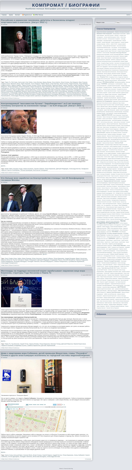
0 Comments (88, 98)
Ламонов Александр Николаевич (121, 160)
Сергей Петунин (116, 240)
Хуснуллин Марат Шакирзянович (109, 287)
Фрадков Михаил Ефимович (111, 278)
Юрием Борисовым (80, 344)
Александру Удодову (16, 92)
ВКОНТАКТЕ (109, 75)
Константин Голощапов (40, 170)
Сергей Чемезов (114, 242)
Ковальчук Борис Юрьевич (108, 142)
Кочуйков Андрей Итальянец (123, 153)
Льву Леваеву (83, 83)
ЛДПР (98, 162)
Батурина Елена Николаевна (103, 54)
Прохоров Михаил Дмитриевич (113, 221)
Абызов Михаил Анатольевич (119, 33)
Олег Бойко (29, 82)
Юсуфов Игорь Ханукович (102, 304)
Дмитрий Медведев (62, 168)
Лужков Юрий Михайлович (112, 167)
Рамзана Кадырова (82, 260)
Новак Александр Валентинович (109, 203)
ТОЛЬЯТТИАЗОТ (100, 266)
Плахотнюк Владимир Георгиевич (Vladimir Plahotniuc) (108, 214)
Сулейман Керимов (111, 257)
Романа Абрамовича (101, 231)
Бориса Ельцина (26, 88)
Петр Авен (117, 210)
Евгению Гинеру (56, 344)
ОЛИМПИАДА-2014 (101, 207)
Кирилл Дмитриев (18, 89)
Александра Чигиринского (9, 263)
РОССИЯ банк (122, 231)
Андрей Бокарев (70, 258)
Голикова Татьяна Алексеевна (109, 89)
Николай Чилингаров (15, 94)
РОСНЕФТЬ (115, 231)
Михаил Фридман (114, 188)
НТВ (102, 205)
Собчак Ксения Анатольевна (103, 254)
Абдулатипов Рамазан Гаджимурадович (105, 31)
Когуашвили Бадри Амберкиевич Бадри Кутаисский (116, 144)
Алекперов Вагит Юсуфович (114, 38)
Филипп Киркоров (100, 278)
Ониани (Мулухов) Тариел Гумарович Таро (115, 207)
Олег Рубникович (123, 205)
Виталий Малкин (37, 88)
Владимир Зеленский (117, 75)
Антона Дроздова (13, 456)
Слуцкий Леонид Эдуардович (108, 250)
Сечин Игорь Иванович (119, 245)
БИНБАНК (113, 59)
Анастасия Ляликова (121, 45)
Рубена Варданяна (7, 261)
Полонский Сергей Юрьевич (103, 215)
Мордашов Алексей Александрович (104, 193)
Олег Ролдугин (114, 205)
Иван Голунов (83, 82)
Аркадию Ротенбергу (74, 91)
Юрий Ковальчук (100, 302)
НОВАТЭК (119, 203)
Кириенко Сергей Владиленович (114, 136)
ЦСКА (113, 288)
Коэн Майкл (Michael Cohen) (103, 155)
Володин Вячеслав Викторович (103, 78)
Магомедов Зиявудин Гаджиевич (110, 168)
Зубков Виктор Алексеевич (120, 122)
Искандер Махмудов (20, 261)
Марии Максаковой (67, 89)
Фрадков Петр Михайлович (124, 278)
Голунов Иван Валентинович (110, 90)
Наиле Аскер (9, 455)
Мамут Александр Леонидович (103, 174)
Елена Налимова (24, 86)
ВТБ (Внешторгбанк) (108, 82)
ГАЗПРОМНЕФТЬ (119, 83)
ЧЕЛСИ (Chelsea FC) (101, 292)
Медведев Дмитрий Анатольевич (112, 181)
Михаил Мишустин (106, 188)
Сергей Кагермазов (101, 240)
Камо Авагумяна (47, 86)
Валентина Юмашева (34, 91)
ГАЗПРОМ (104, 84)
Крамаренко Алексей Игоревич (120, 155)
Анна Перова (114, 47)
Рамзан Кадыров (106, 226)
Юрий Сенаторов (108, 302)
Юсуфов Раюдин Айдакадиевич (116, 304)
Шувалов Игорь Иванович (121, 299)
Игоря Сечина (37, 455)
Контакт (17, 15)
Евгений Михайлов (69, 260)
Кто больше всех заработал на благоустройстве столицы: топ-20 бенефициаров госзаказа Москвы (42, 179)
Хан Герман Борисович (120, 281)
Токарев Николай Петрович (123, 264)
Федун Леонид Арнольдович (106, 276)
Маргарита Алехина (124, 175)
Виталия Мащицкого (46, 261)
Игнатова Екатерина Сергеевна (113, 125)
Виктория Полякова (116, 73)
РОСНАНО (108, 231)
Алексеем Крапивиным (74, 94)
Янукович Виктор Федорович (112, 308)
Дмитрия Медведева (112, 106)
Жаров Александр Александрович (110, 116)
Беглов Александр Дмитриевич (117, 54)
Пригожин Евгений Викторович (117, 219)
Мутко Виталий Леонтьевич (108, 194)
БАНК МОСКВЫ (106, 52)
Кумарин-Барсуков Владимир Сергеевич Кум (118, 158)
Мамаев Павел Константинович (120, 172)
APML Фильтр (39, 15)
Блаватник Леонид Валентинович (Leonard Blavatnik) (108, 61)
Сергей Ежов (125, 238)
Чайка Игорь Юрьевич (112, 290)
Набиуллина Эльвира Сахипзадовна (109, 196)
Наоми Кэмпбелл (78, 85)
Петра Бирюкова (13, 86)
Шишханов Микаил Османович (108, 299)
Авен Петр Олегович (109, 35)
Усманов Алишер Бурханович (116, 273)
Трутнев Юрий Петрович (102, 269)
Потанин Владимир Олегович (103, 219)
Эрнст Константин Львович (106, 301)
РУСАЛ (121, 235)
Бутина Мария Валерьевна (124, 64)
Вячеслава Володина (29, 94)
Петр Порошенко (124, 210)
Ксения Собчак (107, 156)
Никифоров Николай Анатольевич (104, 201)
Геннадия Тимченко (117, 87)
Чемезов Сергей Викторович (114, 292)
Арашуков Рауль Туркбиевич (110, 49)
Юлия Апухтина (37, 258)
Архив (11, 15)
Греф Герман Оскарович (102, 92)
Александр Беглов (75, 168)
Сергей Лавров (47, 455)
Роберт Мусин (45, 83)
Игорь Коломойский (125, 125)
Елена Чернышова (117, 115)
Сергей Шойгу (122, 242)
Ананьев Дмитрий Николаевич (109, 45)
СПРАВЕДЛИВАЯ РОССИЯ (109, 255)
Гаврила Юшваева (61, 88)
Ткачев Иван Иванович (108, 264)
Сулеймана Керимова (121, 257)
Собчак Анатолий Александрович (120, 252)
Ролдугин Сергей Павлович (113, 230)
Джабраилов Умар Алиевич (119, 103)
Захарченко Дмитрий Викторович (104, 120)
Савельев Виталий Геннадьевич (114, 236)
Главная (4, 15)
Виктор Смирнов (107, 73)
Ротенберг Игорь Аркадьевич (112, 235)
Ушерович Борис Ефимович (113, 275)
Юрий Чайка (9, 168)
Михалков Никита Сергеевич (103, 189)
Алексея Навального (115, 42)
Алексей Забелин (72, 88)
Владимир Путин (104, 77)
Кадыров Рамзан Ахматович (108, 130)
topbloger (5, 24)
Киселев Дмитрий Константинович (118, 139)
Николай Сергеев (116, 201)
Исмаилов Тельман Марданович (112, 129)
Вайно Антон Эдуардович (102, 66)
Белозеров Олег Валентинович (112, 56)
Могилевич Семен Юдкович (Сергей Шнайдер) (118, 191)
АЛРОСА (108, 44)
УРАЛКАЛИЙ (106, 273)
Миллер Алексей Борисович (117, 184)
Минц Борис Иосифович (111, 186)
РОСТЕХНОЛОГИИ (101, 233)
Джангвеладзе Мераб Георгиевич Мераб (106, 104)
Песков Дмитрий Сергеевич (109, 210)
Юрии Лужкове (25, 83)
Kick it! (6, 98)
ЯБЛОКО (108, 306)
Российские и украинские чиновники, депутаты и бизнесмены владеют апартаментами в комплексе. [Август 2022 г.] (38, 21)
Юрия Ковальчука (117, 302)
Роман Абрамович (124, 230)
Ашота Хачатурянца (60, 91)
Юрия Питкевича (35, 86)
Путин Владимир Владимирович (111, 222)
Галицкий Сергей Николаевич (113, 85)
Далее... (3, 79)
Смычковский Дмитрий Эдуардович (104, 252)
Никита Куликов (28, 168)
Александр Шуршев (107, 40)
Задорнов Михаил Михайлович (120, 118)
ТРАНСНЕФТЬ (123, 268)
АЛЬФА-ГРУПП (113, 44)
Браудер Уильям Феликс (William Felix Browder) (107, 64)
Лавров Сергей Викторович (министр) (105, 160)
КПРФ (111, 155)
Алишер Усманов (124, 42)
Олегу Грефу (9, 258)
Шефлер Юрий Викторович (110, 297)
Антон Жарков (35, 83)
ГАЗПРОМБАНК (111, 83)
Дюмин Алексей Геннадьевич (122, 109)
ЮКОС (114, 301)
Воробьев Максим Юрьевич (111, 80)
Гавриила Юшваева (7, 345)
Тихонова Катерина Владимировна (109, 262)
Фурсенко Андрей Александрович (107, 281)
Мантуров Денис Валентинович (103, 175)
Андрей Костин (57, 455)
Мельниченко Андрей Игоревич (103, 184)
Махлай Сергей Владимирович (108, 179)
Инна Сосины (65, 82)
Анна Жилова (37, 82)
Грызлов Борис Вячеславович (108, 96)
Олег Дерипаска (107, 205)
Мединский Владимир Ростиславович (116, 182)
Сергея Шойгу (105, 243)
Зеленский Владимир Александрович (120, 120)
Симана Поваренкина (61, 261)
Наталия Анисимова (106, 200)
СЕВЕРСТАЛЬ (119, 238)
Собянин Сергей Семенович (117, 254)
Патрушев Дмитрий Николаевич (110, 208)
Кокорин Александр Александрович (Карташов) (113, 148)
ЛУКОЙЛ (121, 167)
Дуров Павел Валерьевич (109, 109)
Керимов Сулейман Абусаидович (114, 134)
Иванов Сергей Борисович (112, 123)
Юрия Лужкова (26, 258)
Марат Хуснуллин (81, 258)
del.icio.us (16, 98)
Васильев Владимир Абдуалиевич (116, 66)
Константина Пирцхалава (81, 95)
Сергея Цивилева (30, 89)
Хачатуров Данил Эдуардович (103, 283)
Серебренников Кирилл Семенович (104, 245)
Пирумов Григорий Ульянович (122, 212)
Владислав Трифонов (123, 77)
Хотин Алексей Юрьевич (118, 285)
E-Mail (2, 98)
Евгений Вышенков (101, 111)
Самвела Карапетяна (33, 345)
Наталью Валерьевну (73, 92)
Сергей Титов (24, 344)
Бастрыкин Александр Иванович (118, 52)
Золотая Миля (27, 455)
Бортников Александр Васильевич (122, 63)
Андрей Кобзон (6, 85)
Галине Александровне (65, 95)
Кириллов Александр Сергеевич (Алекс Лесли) (118, 137)
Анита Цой (21, 82)
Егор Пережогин (109, 113)
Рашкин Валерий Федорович (116, 226)
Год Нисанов (15, 344)
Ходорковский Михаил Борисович (118, 283)
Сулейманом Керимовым (76, 261)
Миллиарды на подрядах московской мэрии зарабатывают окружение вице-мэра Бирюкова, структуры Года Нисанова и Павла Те (43, 272)
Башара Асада (18, 168)
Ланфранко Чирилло (80, 89)
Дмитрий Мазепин (84, 88)
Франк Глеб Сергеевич (102, 280)
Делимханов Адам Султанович (110, 99)
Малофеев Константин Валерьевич (104, 172)
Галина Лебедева (41, 89)
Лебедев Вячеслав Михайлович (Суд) (108, 162)
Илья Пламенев (120, 127)
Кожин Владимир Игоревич (116, 146)
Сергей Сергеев (124, 240)
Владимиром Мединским (49, 95)
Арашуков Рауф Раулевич (123, 49)
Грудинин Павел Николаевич (110, 94)
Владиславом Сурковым (33, 95)
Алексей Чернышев (106, 42)
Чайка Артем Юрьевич (102, 290)
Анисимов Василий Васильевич (104, 47)
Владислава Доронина (43, 94)
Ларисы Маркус (16, 85)
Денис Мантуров (121, 99)
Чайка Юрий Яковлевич (124, 290)
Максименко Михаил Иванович (120, 170)
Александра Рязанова (18, 95)
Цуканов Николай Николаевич (121, 288)
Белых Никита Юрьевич (106, 57)
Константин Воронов (110, 151)
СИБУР (109, 247)
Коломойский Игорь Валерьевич (116, 149)
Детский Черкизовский (48, 345)
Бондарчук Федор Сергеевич (107, 63)
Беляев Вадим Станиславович (119, 57)
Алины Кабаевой (79, 455)
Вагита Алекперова (7, 91)
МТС (114, 193)
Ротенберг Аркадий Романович (115, 233)
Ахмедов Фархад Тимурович (123, 51)
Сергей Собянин (39, 168)
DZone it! (11, 98)
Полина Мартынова (125, 214)
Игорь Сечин (99, 127)
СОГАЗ (126, 254)
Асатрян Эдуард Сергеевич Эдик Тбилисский (106, 51)
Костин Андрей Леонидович (110, 153)
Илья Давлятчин (113, 127)
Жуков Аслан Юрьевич (107, 118)
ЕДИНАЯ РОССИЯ (107, 115)
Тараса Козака (26, 85)
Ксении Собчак (36, 85)
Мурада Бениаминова (31, 92)
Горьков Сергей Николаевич (123, 90)
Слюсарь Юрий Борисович (122, 250)
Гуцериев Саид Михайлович (110, 97)
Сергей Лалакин (69, 86)
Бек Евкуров (74, 82)
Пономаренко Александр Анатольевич (105, 217)
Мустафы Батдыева (54, 89)
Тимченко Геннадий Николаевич (112, 261)
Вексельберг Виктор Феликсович (109, 71)
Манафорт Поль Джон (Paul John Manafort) (120, 174)
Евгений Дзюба (46, 85)
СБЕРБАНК (111, 238)
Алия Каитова (54, 83)
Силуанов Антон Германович (117, 247)
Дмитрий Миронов (67, 344)
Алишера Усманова (101, 44)
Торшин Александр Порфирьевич (112, 266)
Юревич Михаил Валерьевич (122, 301)
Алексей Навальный (116, 40)
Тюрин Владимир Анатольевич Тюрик (113, 271)
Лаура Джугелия (80, 86)
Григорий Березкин (48, 91)
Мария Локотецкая (101, 177)
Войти (128, 15)
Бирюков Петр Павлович (121, 59)
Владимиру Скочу (48, 88)
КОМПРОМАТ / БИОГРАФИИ (66, 5)
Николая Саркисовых (58, 92)
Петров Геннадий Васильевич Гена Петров (106, 212)
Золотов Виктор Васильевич (107, 122)
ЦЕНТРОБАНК (121, 287)
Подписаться (27, 15)
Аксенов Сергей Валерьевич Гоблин (112, 37)
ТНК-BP (115, 264)
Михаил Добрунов (122, 186)
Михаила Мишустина (123, 188)
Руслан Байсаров (18, 260)
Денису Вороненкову (44, 92)
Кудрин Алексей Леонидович (117, 156)
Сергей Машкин (109, 240)
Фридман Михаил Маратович (113, 280)
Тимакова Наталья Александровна (114, 259)
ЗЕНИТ (98, 122)
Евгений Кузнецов (110, 111)
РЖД (108, 228)
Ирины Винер (47, 82)
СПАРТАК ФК (100, 255)
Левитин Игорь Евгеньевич (123, 162)
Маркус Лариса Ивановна (111, 177)
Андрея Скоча (5, 83)
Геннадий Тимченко (33, 261)
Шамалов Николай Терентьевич (110, 295)
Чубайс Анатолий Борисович (110, 294)
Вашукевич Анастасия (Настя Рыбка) (112, 68)
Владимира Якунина (20, 91)
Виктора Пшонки (58, 86)
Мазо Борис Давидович (107, 170)
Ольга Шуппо (56, 82)
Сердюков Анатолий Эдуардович (115, 243)
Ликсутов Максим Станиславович (110, 165)
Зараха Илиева (34, 344)
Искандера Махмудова (58, 94)
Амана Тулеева (68, 85)
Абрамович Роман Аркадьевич (104, 33)
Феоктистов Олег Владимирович (120, 276)
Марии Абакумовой (30, 260)
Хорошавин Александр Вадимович (104, 285)
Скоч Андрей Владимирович (112, 249)
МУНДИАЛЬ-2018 (119, 193)
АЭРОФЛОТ (99, 52)
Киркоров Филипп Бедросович (103, 139)
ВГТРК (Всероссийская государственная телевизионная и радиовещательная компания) (112, 70)
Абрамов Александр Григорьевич (122, 31)
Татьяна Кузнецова (26, 170)
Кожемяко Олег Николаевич (103, 146)
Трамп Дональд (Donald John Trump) (110, 268)
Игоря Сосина (64, 83)
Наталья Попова (15, 88)
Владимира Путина (20, 345)
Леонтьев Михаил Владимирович (104, 163)
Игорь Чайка (17, 258)
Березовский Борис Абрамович (103, 59)
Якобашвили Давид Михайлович (117, 306)
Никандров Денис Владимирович (118, 200)
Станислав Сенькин (120, 255)
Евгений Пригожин (118, 111)
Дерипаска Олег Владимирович (105, 101)
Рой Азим (14, 82)
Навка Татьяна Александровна (110, 198)
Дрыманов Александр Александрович (109, 108)
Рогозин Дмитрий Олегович (116, 228)
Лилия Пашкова (121, 165)
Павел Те (8, 82)
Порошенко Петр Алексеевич (120, 217)
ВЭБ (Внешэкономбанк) (120, 82)
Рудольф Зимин (57, 85)
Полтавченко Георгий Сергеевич (117, 215)
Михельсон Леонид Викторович (117, 189)
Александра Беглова (53, 456)
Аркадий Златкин (6, 89)
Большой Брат (18, 455)
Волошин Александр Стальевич (118, 78)
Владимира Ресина (56, 260)
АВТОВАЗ (116, 35)
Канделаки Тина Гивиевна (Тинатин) (113, 132)
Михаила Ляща (15, 83)
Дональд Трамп (121, 106)
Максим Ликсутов (6, 260)
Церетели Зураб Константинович (104, 288)
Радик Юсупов (73, 83)
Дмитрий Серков (104, 106)
